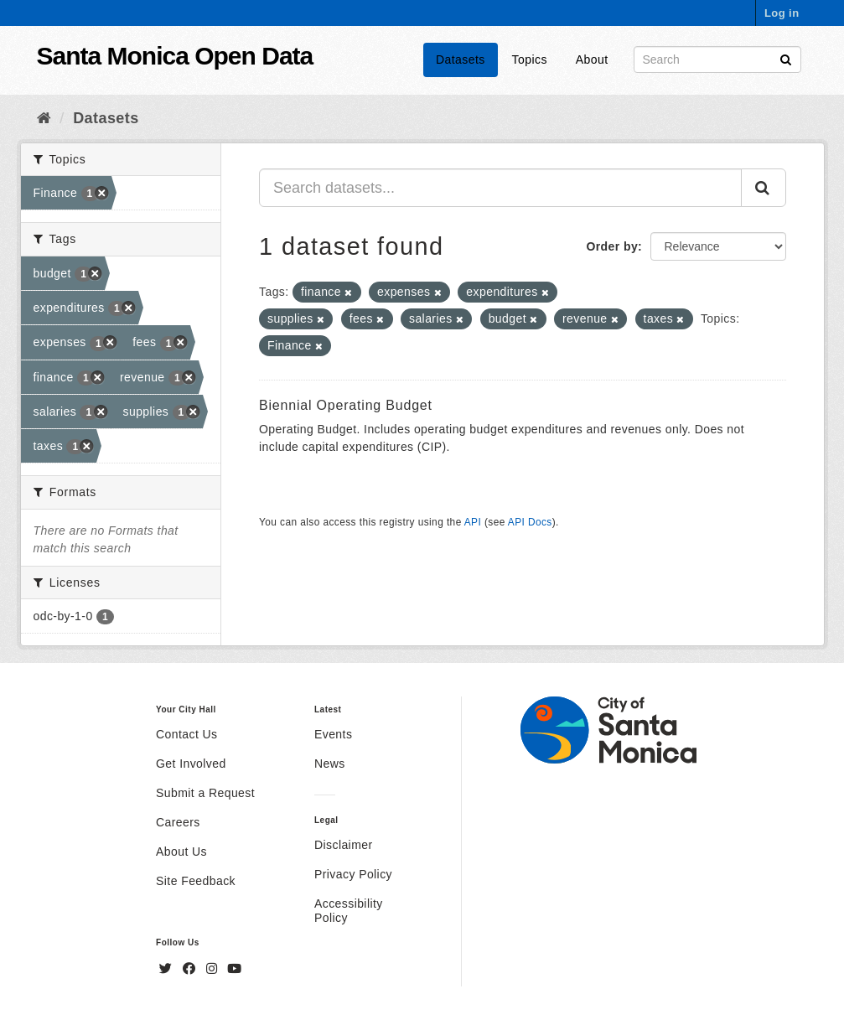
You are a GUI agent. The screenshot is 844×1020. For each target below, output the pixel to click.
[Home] (44, 118)
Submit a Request (205, 793)
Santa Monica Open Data (175, 56)
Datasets (460, 59)
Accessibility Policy (348, 910)
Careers (178, 822)
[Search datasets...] (500, 187)
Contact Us (186, 734)
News (329, 763)
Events (333, 734)
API (472, 522)
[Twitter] (167, 969)
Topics (529, 59)
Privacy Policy (353, 874)
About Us (181, 851)
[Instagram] (214, 969)
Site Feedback (196, 881)
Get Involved (191, 763)
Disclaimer (343, 845)
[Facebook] (191, 969)
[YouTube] (234, 969)
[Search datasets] (717, 59)
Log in (782, 13)
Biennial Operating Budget (345, 405)
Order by (612, 246)
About (592, 59)
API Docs (530, 522)
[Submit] (786, 58)
